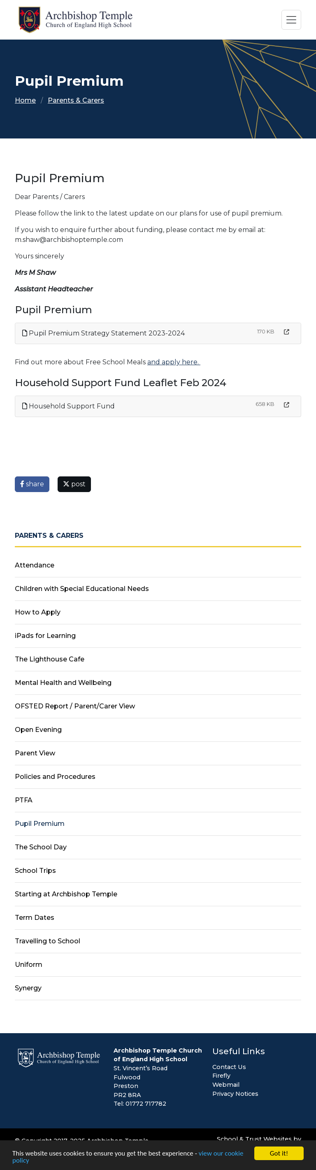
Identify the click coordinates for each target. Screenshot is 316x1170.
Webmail (225, 1084)
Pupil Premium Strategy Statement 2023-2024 (103, 333)
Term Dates (34, 917)
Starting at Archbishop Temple (66, 894)
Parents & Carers (76, 100)
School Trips (35, 871)
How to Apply (37, 612)
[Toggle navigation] (291, 20)
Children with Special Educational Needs (82, 589)
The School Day (41, 847)
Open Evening (38, 730)
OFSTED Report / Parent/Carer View (75, 706)
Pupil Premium (40, 824)
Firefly (221, 1075)
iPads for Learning (45, 636)
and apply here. (173, 362)
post (74, 484)
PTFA (24, 800)
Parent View (35, 753)
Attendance (34, 565)
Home (25, 100)
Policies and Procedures (55, 777)
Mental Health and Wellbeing (63, 683)
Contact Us (229, 1067)
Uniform (28, 964)
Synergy (28, 988)
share (32, 484)
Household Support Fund (68, 406)
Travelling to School (47, 941)
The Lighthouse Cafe (49, 659)
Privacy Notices (235, 1093)
